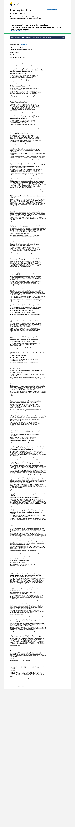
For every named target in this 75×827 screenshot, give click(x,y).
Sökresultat (34, 40)
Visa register (24, 44)
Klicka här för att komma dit (18, 31)
